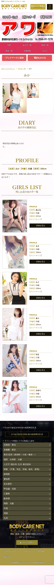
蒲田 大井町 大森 (13, 459)
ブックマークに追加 (15, 58)
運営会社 (7, 557)
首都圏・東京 (10, 450)
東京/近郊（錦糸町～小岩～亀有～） (20, 455)
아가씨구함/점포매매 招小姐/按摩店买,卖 (27, 434)
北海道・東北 (10, 445)
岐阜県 (7, 498)
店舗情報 (27, 51)
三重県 (7, 494)
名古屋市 (8, 484)
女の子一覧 (27, 45)
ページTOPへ (28, 542)
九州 (6, 518)
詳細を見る (40, 226)
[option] (15, 98)
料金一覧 (9, 51)
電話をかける (40, 58)
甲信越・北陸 (10, 489)
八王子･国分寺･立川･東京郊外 (17, 464)
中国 (6, 508)
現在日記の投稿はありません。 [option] (13, 145)
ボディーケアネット (8, 69)
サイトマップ (28, 551)
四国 (6, 513)
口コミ (45, 51)
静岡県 (7, 474)
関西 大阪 (9, 503)
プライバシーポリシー (11, 551)
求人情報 (41, 551)
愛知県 (7, 479)
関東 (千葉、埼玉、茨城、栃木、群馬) (21, 469)
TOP (9, 45)
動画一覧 (44, 45)
